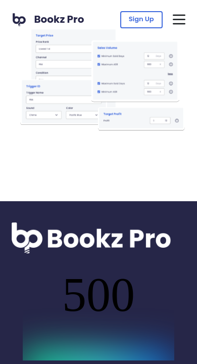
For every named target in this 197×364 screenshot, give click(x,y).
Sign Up (141, 19)
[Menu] (179, 19)
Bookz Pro (59, 19)
